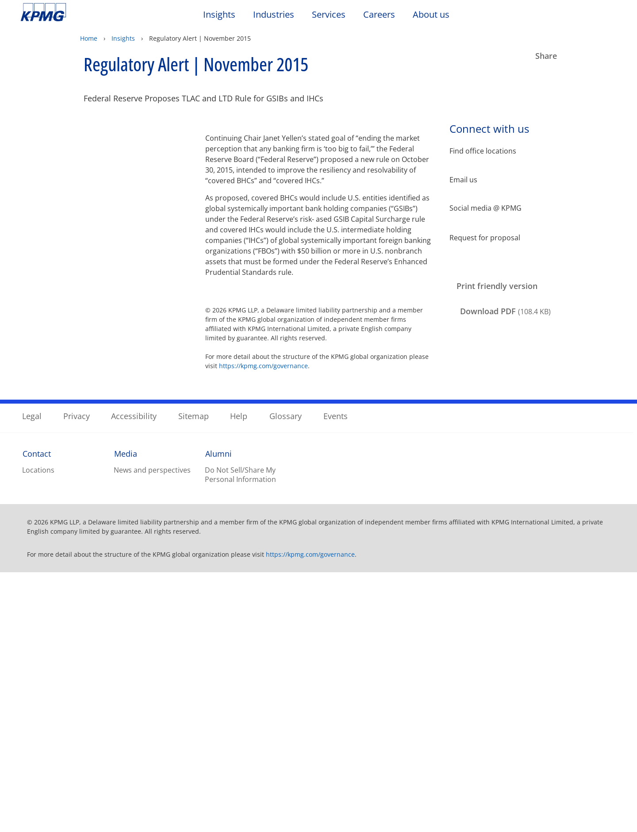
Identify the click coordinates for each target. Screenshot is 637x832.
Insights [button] (219, 15)
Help (238, 675)
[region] (318, 787)
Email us (463, 180)
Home (88, 38)
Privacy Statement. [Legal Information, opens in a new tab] (266, 823)
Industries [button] (273, 15)
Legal (32, 675)
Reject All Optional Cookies (487, 788)
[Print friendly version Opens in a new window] (495, 286)
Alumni (218, 713)
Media (125, 713)
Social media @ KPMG (485, 208)
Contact (37, 713)
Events (335, 675)
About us (435, 14)
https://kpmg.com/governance (263, 366)
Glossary (285, 675)
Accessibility (134, 675)
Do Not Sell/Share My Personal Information (240, 733)
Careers (383, 14)
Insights (123, 38)
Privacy (76, 675)
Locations (38, 729)
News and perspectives (152, 729)
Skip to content (77, 12)
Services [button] (328, 15)
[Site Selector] (609, 16)
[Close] (623, 786)
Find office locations (482, 151)
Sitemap (193, 675)
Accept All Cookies (487, 811)
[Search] (589, 17)
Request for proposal (484, 237)
